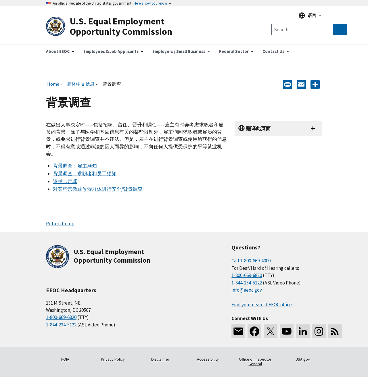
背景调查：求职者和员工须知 (84, 173)
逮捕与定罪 (65, 181)
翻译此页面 (258, 128)
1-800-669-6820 (61, 317)
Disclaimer (160, 359)
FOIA (65, 359)
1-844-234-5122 (61, 325)
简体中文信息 (81, 84)
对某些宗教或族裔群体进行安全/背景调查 (98, 189)
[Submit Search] (340, 29)
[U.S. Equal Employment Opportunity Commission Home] (115, 27)
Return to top (60, 223)
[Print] (287, 84)
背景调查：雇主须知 (75, 166)
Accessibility (208, 359)
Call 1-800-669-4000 (251, 260)
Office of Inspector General (255, 361)
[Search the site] (302, 29)
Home (53, 84)
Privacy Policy (113, 359)
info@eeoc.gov (246, 290)
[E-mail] (301, 84)
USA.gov (303, 359)
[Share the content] (315, 84)
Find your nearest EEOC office (261, 304)
